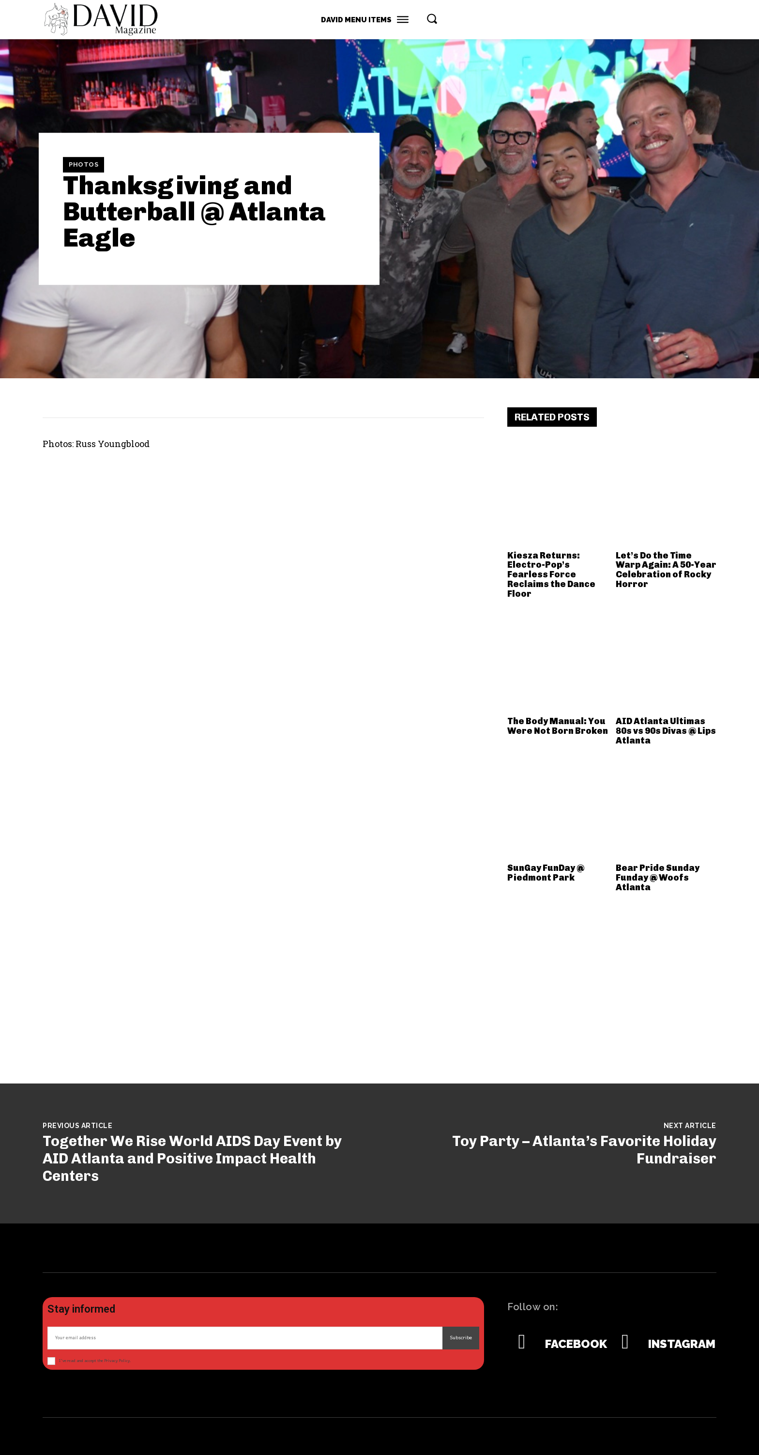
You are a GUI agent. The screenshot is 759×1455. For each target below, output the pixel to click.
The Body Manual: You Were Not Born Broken (557, 726)
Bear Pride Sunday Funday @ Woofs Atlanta (657, 878)
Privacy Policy (117, 1360)
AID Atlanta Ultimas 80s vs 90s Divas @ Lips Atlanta (666, 731)
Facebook (576, 1344)
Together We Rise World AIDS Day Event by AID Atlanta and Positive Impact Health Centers (192, 1158)
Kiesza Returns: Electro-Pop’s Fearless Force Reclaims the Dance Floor (551, 574)
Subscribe (461, 1337)
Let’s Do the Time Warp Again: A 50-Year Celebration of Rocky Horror (666, 569)
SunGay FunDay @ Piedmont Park (545, 873)
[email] (244, 1338)
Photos (83, 164)
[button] (432, 18)
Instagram (681, 1344)
